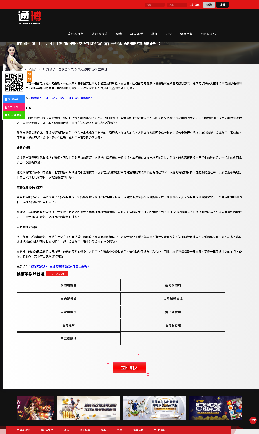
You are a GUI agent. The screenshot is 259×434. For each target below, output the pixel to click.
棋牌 (163, 17)
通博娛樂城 (129, 295)
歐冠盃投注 (109, 17)
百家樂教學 (129, 309)
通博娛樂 (11, 99)
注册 (222, 4)
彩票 (177, 17)
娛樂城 (46, 80)
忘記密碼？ (195, 4)
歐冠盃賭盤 (84, 17)
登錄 (209, 4)
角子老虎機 (195, 309)
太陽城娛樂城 (63, 309)
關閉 (29, 76)
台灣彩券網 (129, 322)
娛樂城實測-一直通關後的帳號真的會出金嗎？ (74, 276)
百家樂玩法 (195, 322)
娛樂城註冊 (63, 295)
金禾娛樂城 (195, 295)
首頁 (33, 80)
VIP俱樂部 (217, 17)
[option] (63, 404)
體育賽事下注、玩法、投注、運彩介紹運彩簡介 (75, 108)
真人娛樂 (145, 17)
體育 (128, 17)
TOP (251, 426)
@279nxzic (13, 115)
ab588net (12, 107)
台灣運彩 (62, 322)
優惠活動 (195, 17)
